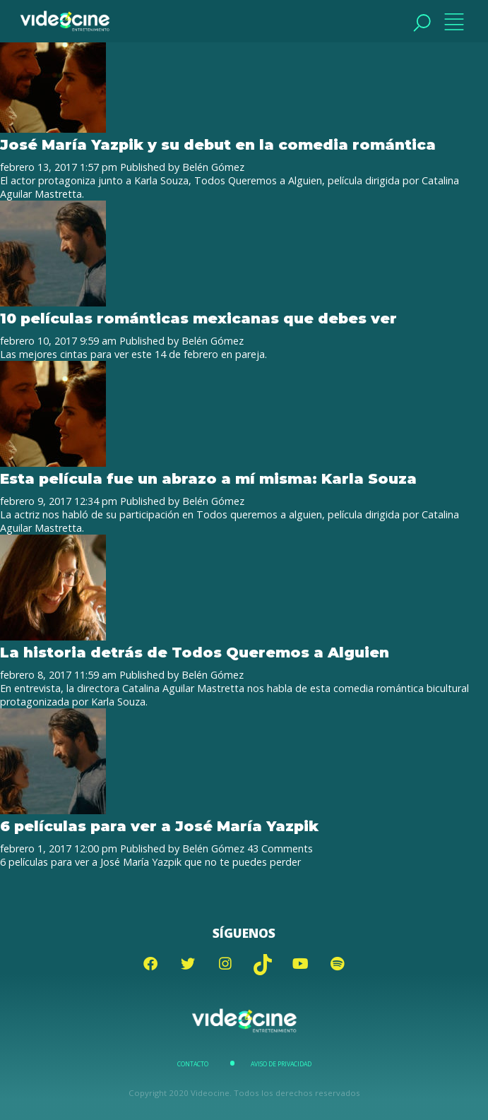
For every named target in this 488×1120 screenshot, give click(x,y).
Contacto (192, 1064)
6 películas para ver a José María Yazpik (159, 826)
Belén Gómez (213, 167)
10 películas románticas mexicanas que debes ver (198, 318)
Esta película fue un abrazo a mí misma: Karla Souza (208, 478)
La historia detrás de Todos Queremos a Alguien (194, 652)
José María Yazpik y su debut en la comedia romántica (218, 144)
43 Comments (280, 848)
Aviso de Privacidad (281, 1064)
